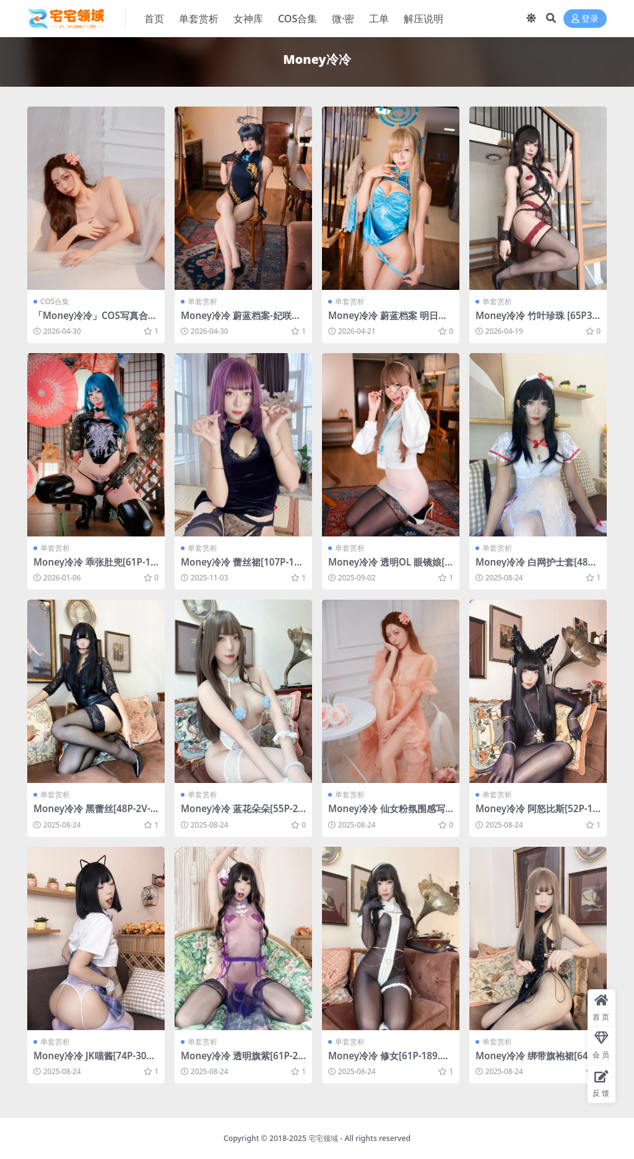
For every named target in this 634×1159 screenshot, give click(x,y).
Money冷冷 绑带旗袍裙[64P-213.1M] (536, 1061)
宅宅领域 (323, 1138)
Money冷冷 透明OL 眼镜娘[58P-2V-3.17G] (389, 567)
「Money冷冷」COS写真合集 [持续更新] (95, 321)
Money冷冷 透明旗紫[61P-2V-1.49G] (242, 1061)
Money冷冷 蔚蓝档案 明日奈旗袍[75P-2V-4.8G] (388, 321)
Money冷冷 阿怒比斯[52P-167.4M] (537, 814)
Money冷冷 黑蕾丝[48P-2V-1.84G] (95, 814)
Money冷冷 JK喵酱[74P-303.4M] (93, 1061)
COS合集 (54, 301)
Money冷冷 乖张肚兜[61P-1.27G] (93, 567)
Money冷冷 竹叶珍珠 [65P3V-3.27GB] (537, 321)
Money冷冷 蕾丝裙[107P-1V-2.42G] (242, 567)
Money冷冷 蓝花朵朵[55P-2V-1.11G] (242, 814)
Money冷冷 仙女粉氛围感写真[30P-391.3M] (386, 814)
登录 (585, 19)
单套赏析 (202, 301)
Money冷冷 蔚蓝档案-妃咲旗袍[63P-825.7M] (241, 321)
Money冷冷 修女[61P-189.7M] (387, 1061)
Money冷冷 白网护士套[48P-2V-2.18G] (536, 567)
